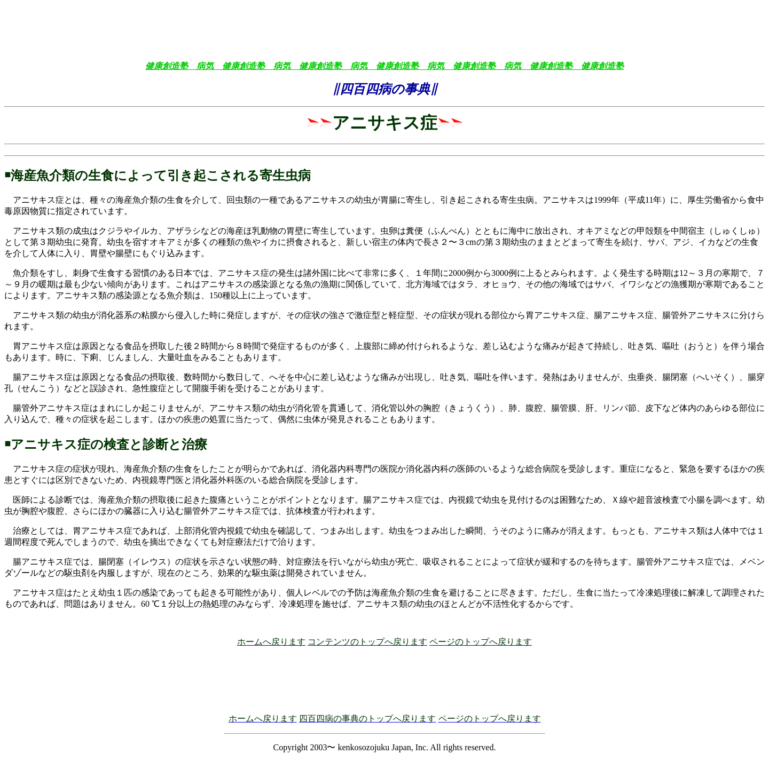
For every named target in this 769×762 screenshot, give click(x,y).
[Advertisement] (384, 28)
